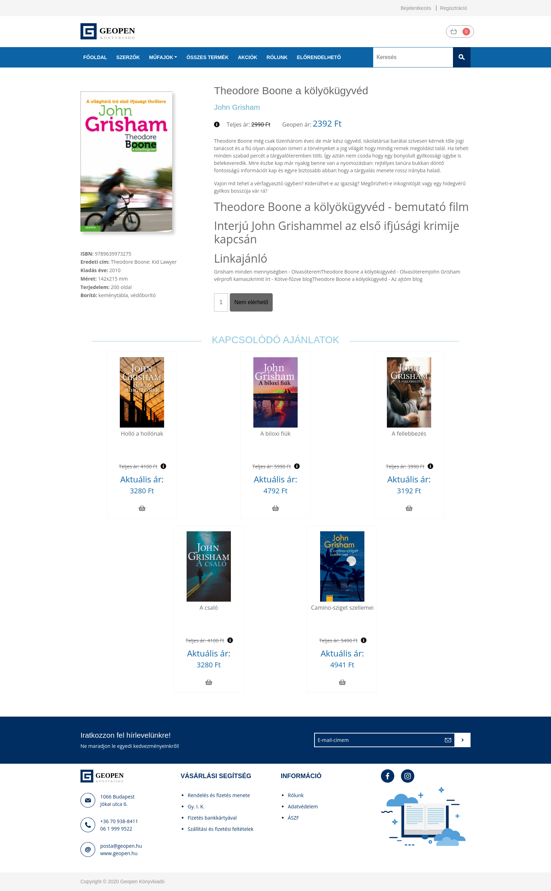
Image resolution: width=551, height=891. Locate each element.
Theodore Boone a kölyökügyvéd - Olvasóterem (375, 271)
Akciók (247, 57)
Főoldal (95, 57)
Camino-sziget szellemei (342, 607)
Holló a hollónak (142, 433)
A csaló (209, 607)
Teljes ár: (238, 124)
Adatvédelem (303, 806)
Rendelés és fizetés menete (219, 795)
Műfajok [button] (161, 57)
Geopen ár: (296, 124)
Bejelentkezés (416, 8)
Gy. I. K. (196, 806)
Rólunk (277, 57)
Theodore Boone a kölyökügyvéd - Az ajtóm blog (367, 279)
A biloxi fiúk (275, 433)
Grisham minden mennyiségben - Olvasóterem (267, 271)
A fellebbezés (409, 433)
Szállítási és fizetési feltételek (220, 829)
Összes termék (208, 57)
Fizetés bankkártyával (212, 817)
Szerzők (128, 57)
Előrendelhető (319, 57)
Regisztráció (453, 8)
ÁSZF (293, 817)
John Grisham (237, 107)
